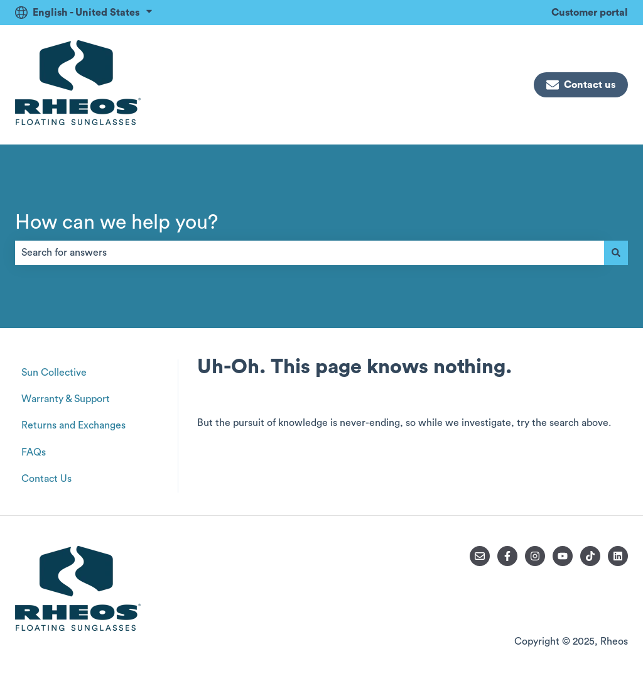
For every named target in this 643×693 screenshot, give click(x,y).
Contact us (580, 85)
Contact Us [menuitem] (46, 479)
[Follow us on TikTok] (590, 556)
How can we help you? (116, 222)
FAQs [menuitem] (33, 452)
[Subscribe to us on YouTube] (563, 556)
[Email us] (480, 556)
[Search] (616, 253)
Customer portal (589, 13)
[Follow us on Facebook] (507, 556)
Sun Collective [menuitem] (54, 373)
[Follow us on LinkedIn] (618, 556)
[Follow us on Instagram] (535, 556)
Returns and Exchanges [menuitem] (73, 425)
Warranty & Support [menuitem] (65, 399)
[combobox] (309, 253)
